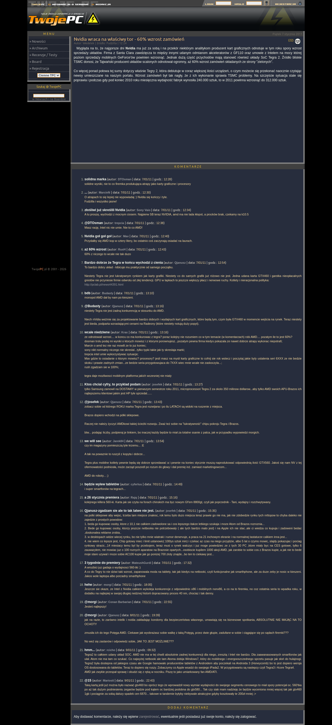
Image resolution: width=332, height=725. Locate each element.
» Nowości (37, 41)
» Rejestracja (39, 68)
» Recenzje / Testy (43, 55)
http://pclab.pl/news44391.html (104, 284)
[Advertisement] (206, 19)
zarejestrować (149, 717)
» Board (35, 61)
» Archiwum (38, 48)
